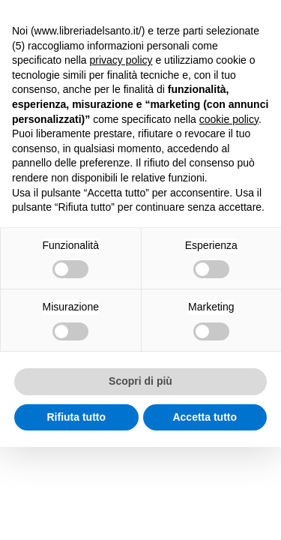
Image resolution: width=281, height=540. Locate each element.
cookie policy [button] (229, 119)
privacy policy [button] (121, 60)
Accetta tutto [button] (204, 417)
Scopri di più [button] (140, 381)
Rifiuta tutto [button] (76, 417)
